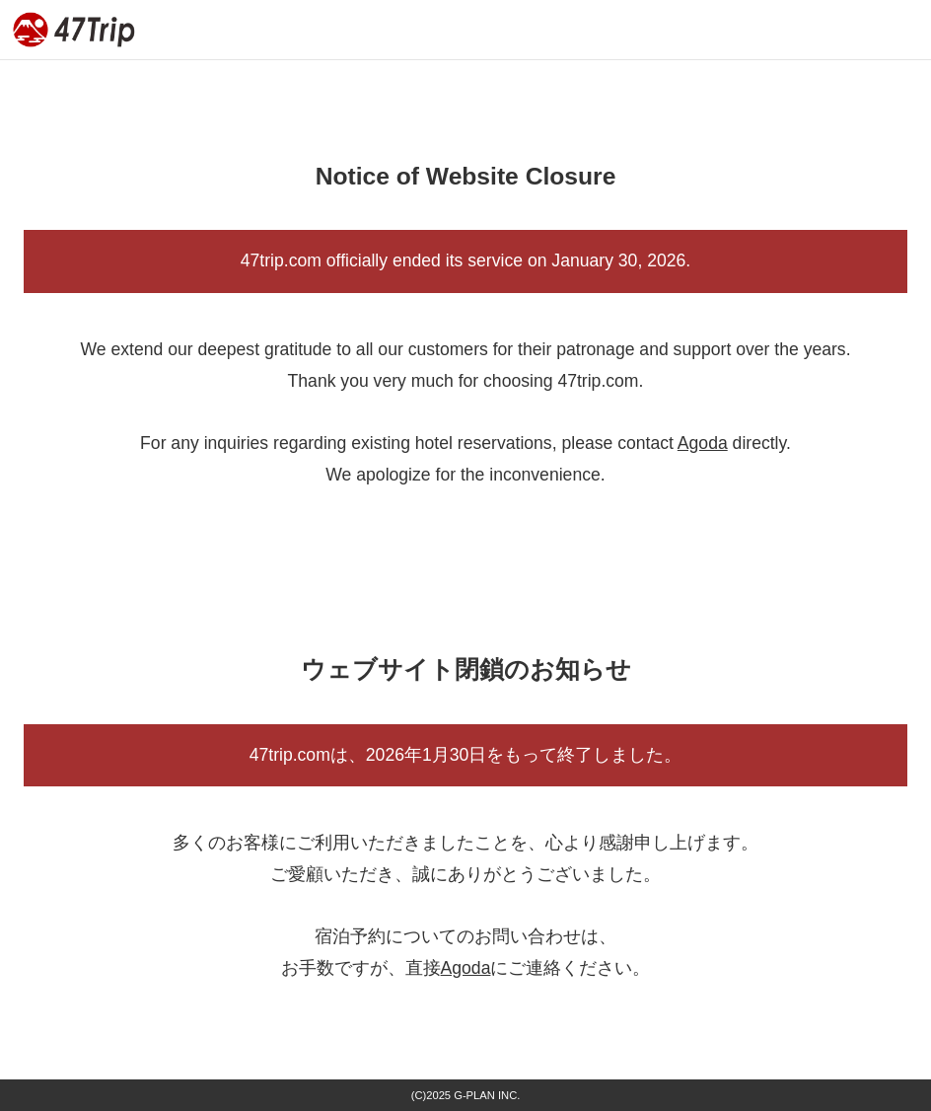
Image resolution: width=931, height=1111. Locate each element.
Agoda (703, 443)
